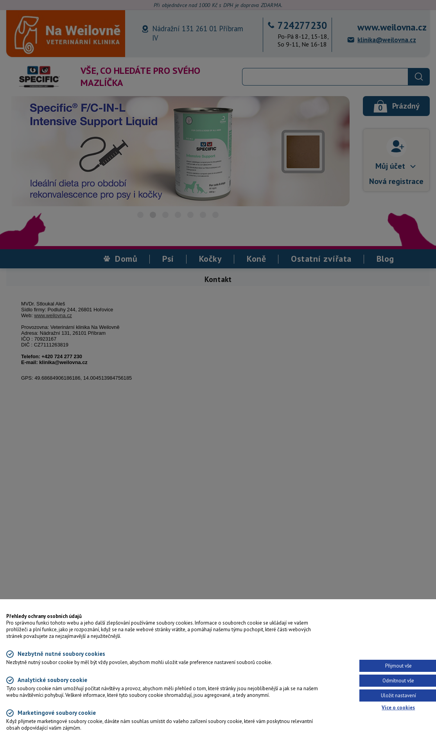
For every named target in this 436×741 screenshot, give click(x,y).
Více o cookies (398, 707)
